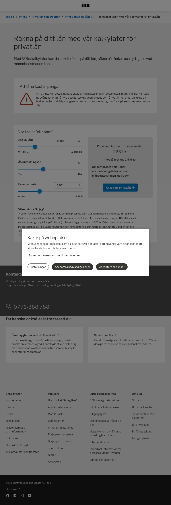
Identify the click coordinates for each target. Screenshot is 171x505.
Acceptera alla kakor (112, 267)
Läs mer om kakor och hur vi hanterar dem (54, 255)
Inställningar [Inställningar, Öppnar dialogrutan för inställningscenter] (38, 267)
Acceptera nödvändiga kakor (72, 267)
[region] (85, 252)
